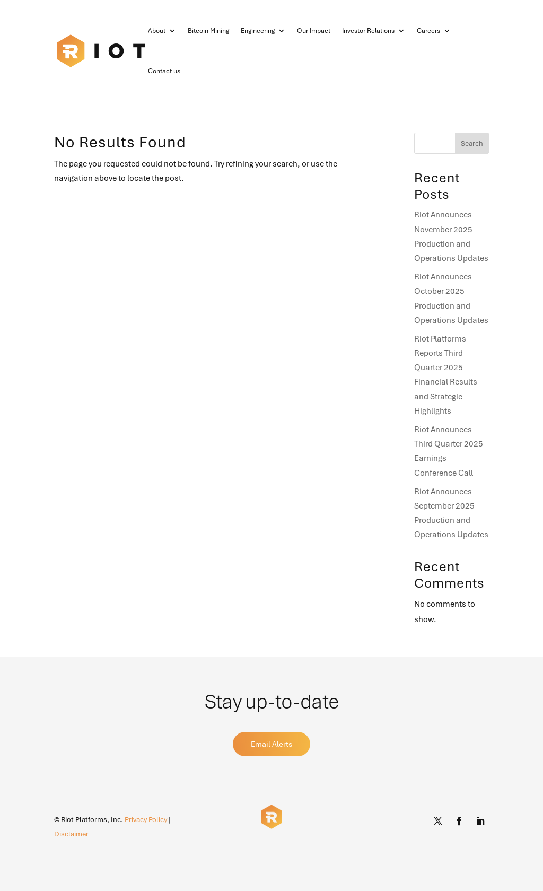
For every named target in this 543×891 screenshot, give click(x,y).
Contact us (164, 71)
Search (472, 143)
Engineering (258, 31)
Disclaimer (71, 833)
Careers (428, 31)
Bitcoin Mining (208, 31)
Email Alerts (271, 744)
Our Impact (313, 31)
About (156, 31)
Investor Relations (368, 31)
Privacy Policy (146, 819)
